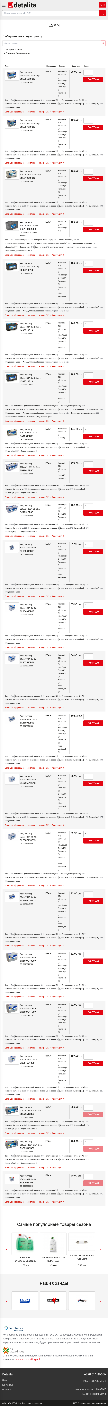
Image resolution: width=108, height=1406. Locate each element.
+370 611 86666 (95, 1374)
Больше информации (14, 112)
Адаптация (57, 112)
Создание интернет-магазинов (92, 1403)
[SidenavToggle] (3, 4)
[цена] (86, 66)
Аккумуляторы (14, 49)
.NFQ (75, 1403)
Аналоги (31, 112)
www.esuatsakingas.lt (28, 1359)
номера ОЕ (44, 112)
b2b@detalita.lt (98, 1381)
